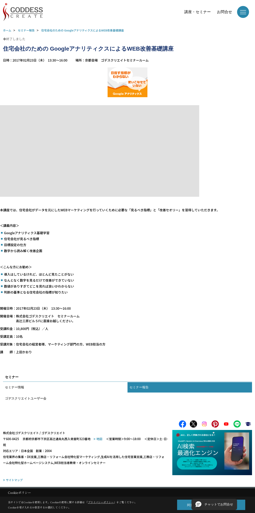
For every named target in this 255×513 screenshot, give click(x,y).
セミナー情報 (14, 387)
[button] (214, 504)
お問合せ (224, 12)
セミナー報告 (139, 387)
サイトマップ (14, 480)
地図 (99, 440)
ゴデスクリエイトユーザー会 (25, 398)
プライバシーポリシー (101, 502)
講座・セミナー (197, 12)
